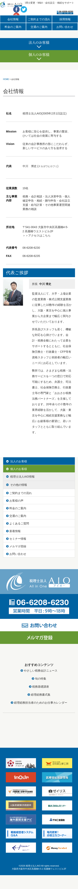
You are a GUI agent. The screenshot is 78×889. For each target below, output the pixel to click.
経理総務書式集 (39, 694)
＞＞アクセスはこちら (37, 235)
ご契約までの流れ (39, 19)
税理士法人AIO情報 (20, 476)
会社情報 (13, 19)
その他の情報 (16, 484)
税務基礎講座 (39, 686)
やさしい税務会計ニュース (39, 670)
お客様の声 (14, 500)
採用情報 (65, 19)
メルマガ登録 (16, 546)
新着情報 (13, 531)
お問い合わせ (64, 26)
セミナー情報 (16, 538)
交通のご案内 (39, 26)
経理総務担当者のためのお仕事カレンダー (39, 702)
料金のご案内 (13, 26)
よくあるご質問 (17, 523)
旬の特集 (39, 678)
